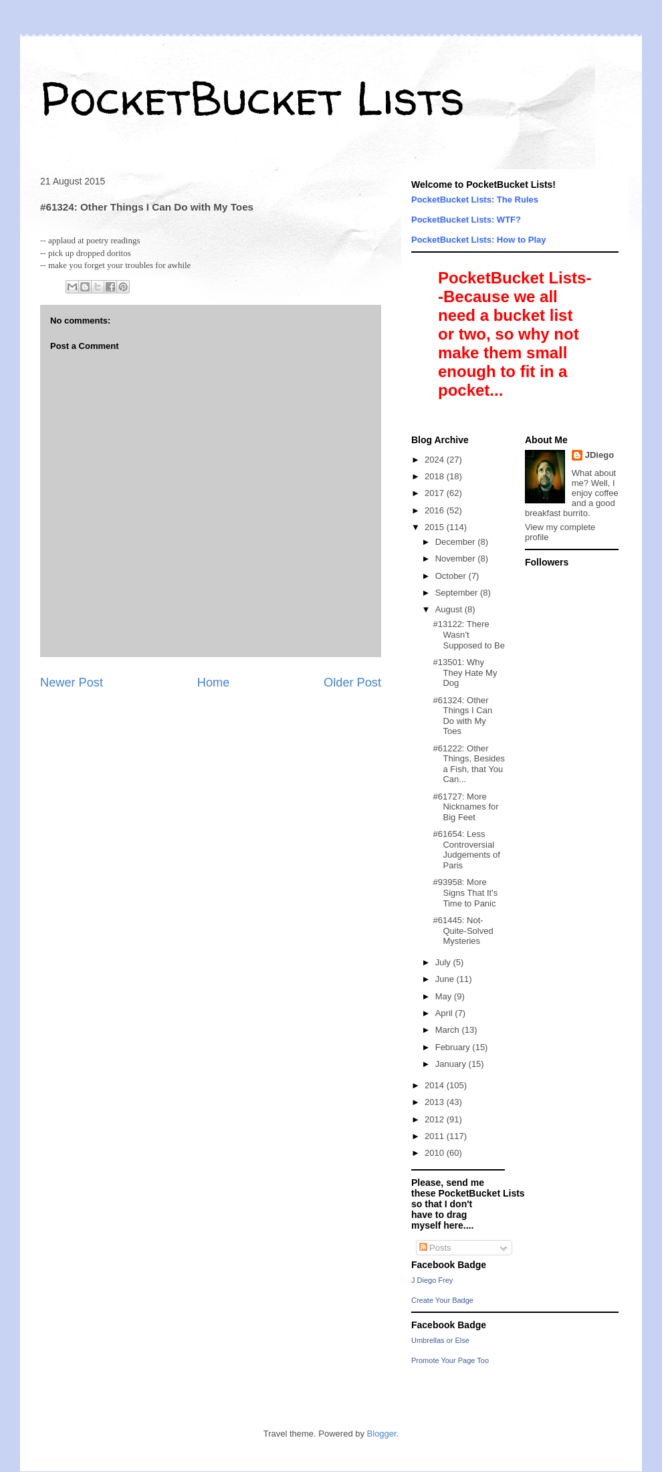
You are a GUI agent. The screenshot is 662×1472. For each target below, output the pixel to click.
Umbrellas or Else (440, 1340)
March (448, 1030)
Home (213, 682)
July (444, 962)
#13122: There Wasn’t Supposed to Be (469, 634)
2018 (436, 476)
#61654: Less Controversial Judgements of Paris (466, 849)
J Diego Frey (432, 1280)
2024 (436, 460)
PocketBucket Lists (252, 98)
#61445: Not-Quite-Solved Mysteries (463, 930)
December (456, 542)
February (454, 1047)
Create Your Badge (442, 1300)
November (456, 559)
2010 (436, 1153)
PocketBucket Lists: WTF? (466, 220)
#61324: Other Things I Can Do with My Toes (462, 716)
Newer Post (71, 682)
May (444, 996)
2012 (436, 1119)
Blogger (382, 1434)
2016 (436, 510)
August (450, 609)
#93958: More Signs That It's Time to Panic (465, 892)
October (452, 576)
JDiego (599, 455)
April (445, 1013)
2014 (436, 1085)
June (446, 979)
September (457, 593)
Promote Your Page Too (450, 1360)
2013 (436, 1102)
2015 (436, 527)
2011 (436, 1136)
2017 (436, 493)
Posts (435, 1248)
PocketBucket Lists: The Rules (474, 200)
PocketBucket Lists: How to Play (478, 240)
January (452, 1064)
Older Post (352, 682)
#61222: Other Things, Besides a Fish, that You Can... (469, 764)
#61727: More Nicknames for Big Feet (465, 806)
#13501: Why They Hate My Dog (465, 672)
